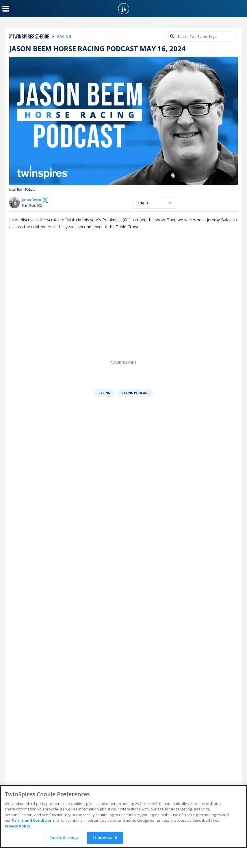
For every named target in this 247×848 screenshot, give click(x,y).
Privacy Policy (17, 826)
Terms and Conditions (33, 820)
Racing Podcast (135, 393)
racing (64, 36)
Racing (104, 393)
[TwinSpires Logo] (123, 8)
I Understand (105, 837)
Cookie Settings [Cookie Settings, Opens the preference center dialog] (64, 837)
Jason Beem (31, 199)
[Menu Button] (6, 8)
